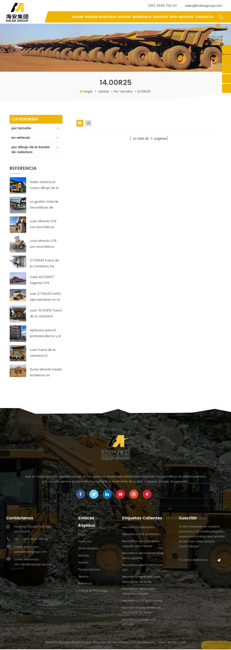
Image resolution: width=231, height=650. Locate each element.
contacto (204, 17)
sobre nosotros (88, 549)
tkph (173, 17)
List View (88, 123)
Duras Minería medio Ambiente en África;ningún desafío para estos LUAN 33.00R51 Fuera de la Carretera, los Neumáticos (46, 373)
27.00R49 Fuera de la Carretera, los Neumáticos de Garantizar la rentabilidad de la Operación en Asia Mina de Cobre (44, 264)
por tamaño (122, 91)
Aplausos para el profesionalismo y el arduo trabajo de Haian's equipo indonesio (45, 334)
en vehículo (21, 138)
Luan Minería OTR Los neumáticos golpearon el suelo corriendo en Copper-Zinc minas (45, 244)
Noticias (186, 17)
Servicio (160, 17)
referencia (142, 17)
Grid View (79, 123)
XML (183, 643)
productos (85, 542)
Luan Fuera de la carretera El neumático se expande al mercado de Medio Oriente (46, 353)
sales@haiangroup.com (203, 5)
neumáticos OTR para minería (142, 601)
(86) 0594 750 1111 (162, 5)
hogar (82, 535)
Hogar (77, 17)
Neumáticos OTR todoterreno (141, 535)
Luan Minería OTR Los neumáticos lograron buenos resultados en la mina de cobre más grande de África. (45, 225)
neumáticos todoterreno (138, 528)
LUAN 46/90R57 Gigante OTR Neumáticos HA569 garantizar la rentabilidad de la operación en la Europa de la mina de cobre (45, 281)
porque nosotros (100, 17)
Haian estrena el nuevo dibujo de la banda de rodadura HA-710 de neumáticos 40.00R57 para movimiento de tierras (45, 185)
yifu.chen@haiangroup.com (33, 565)
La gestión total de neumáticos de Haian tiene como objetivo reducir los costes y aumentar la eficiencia (44, 205)
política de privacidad (92, 591)
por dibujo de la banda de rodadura (31, 150)
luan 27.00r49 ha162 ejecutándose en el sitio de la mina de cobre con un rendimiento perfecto (45, 297)
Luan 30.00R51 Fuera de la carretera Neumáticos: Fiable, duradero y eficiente (46, 314)
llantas (124, 17)
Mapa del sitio (168, 643)
